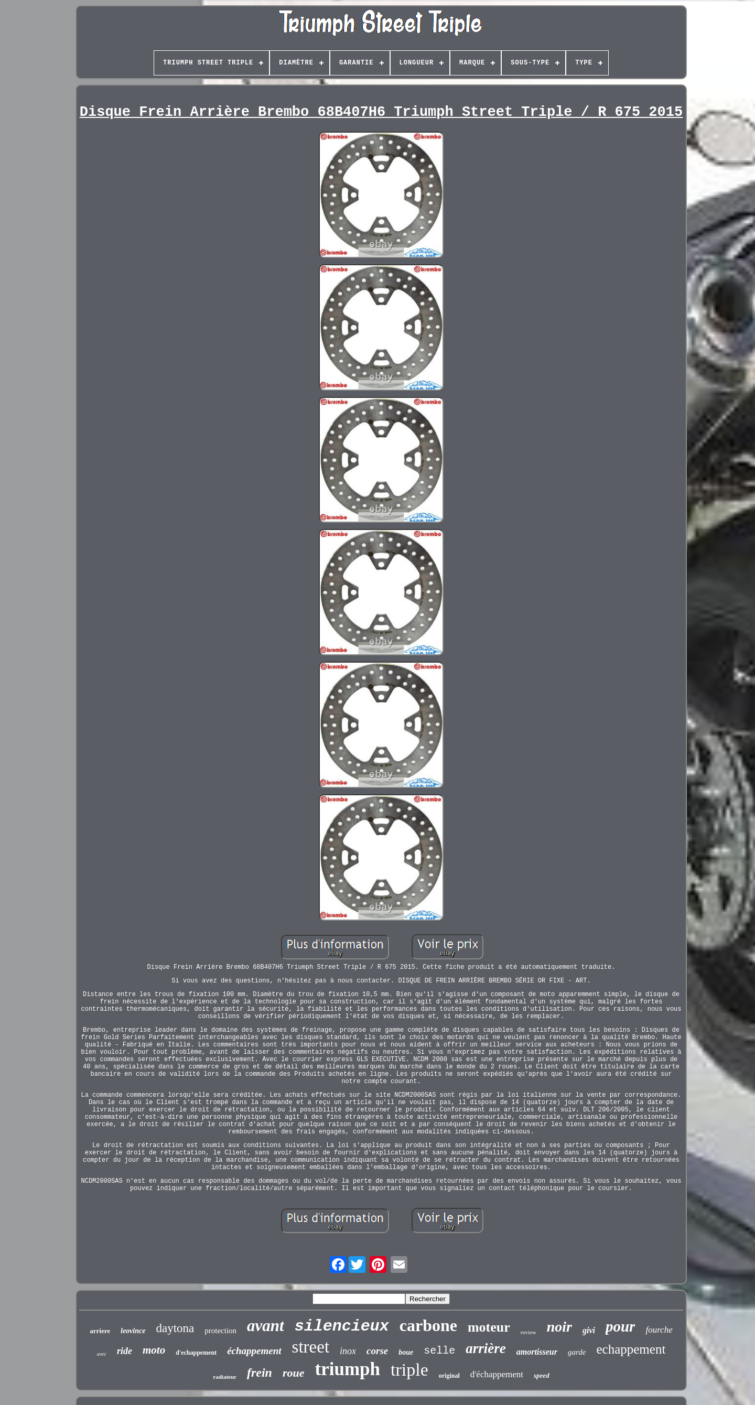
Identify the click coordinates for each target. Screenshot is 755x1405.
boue (405, 1352)
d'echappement (196, 1352)
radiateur (224, 1377)
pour (620, 1326)
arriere (100, 1331)
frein (259, 1372)
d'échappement (496, 1374)
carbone (428, 1325)
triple (409, 1369)
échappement (254, 1350)
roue (294, 1372)
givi (589, 1330)
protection (220, 1330)
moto (154, 1350)
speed (541, 1375)
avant (265, 1325)
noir (559, 1326)
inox (348, 1351)
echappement (630, 1349)
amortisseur (536, 1351)
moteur (489, 1327)
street (310, 1346)
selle (439, 1351)
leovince (133, 1331)
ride (124, 1351)
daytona (175, 1328)
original (449, 1375)
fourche (658, 1330)
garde (577, 1352)
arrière (486, 1348)
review (528, 1332)
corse (377, 1350)
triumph (347, 1369)
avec (101, 1354)
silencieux (342, 1326)
